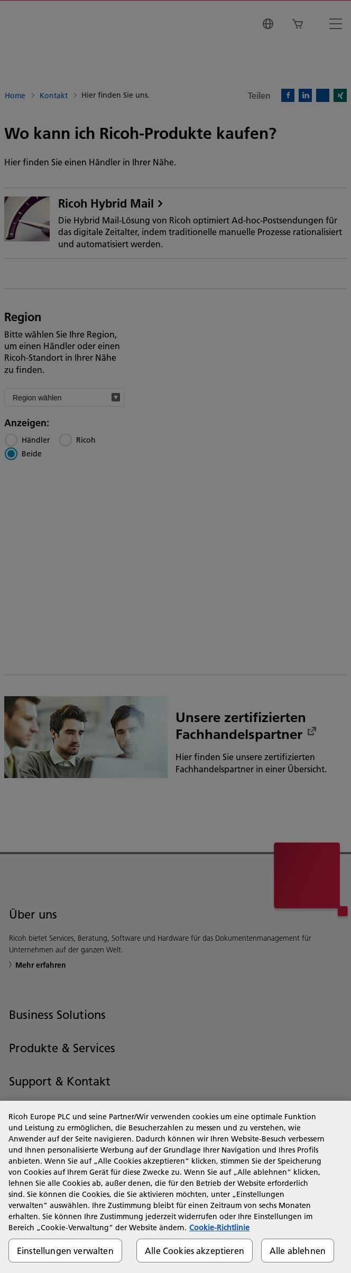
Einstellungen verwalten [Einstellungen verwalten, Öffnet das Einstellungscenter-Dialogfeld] (65, 1250)
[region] (175, 1187)
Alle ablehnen (298, 1250)
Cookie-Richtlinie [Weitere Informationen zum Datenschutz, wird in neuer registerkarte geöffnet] (219, 1227)
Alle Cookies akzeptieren (194, 1250)
